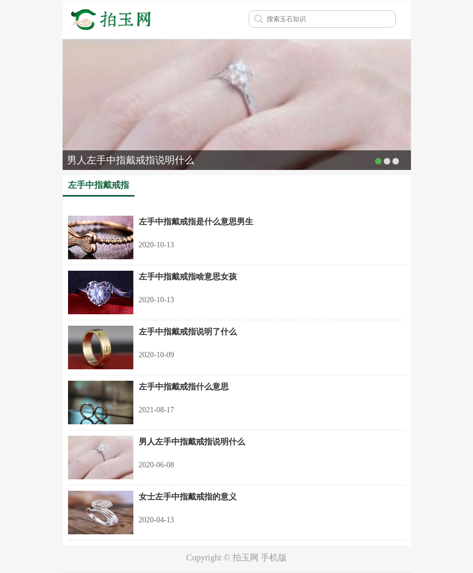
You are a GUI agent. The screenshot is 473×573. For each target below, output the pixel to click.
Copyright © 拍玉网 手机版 (236, 557)
